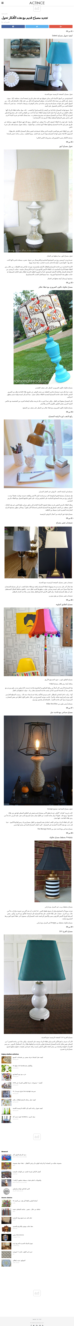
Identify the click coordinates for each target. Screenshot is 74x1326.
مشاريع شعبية (4, 13)
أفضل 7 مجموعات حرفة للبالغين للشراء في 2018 (27, 1083)
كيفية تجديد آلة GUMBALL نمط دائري (24, 1117)
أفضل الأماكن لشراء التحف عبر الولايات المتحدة (27, 1172)
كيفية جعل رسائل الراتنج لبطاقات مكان (24, 1100)
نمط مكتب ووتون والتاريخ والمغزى (23, 1226)
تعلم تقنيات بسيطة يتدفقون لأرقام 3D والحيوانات (27, 1180)
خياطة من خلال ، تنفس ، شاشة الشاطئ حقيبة (26, 1209)
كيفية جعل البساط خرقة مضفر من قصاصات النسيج (28, 1057)
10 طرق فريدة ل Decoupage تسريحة (24, 1091)
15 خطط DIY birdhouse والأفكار (22, 1066)
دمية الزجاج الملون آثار (19, 1155)
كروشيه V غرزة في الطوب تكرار (22, 1252)
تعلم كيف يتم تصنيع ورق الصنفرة (22, 1218)
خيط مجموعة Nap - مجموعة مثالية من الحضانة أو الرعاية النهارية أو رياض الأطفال (37, 1163)
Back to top (37, 1319)
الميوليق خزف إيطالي (19, 1260)
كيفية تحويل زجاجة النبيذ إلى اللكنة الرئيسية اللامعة (28, 1108)
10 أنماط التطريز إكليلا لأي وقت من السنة (25, 1201)
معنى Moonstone (18, 1235)
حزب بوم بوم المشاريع (19, 1074)
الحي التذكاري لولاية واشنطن (21, 1189)
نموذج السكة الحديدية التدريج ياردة (23, 1243)
